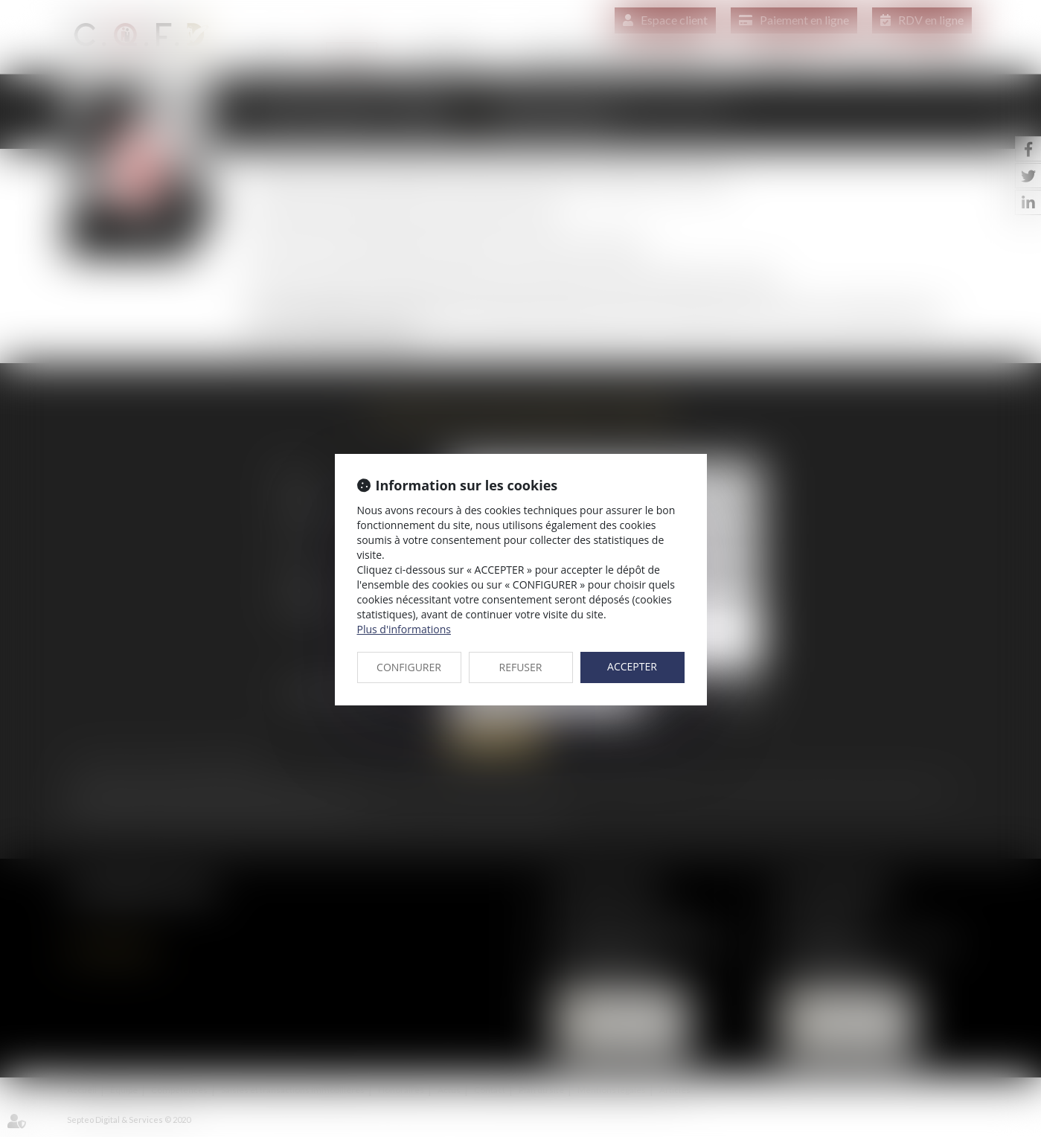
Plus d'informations (404, 629)
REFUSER (520, 667)
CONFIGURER (409, 667)
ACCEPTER (632, 666)
